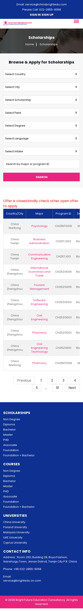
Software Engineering (39, 302)
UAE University (12, 537)
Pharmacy (39, 333)
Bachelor (9, 430)
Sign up (47, 14)
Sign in (35, 14)
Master (8, 435)
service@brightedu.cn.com (22, 581)
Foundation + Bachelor (19, 455)
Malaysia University (16, 532)
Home (29, 44)
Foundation (11, 450)
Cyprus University (15, 543)
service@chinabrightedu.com (46, 4)
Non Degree (11, 419)
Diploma (9, 424)
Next (72, 387)
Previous (24, 380)
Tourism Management (39, 287)
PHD (6, 440)
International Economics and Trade (39, 272)
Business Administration (39, 241)
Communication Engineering (39, 256)
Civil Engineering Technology (39, 348)
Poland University (15, 527)
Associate (10, 445)
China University (14, 522)
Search (41, 177)
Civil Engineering (39, 317)
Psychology (39, 226)
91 (57, 387)
